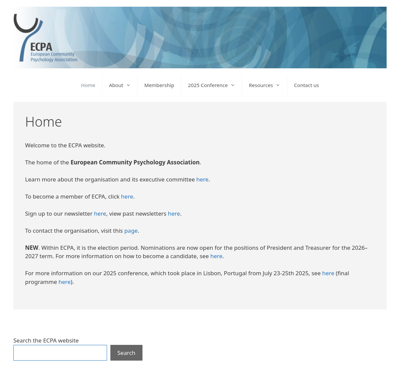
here (202, 179)
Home (88, 85)
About (123, 85)
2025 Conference (215, 85)
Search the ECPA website (46, 340)
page (131, 230)
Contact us (306, 85)
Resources (268, 85)
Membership (159, 85)
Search (126, 353)
